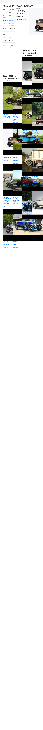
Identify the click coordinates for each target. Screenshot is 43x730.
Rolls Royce (11, 9)
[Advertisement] (12, 62)
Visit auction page (11, 45)
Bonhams (11, 20)
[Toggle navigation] (40, 2)
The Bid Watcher (5, 2)
